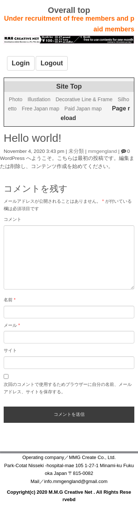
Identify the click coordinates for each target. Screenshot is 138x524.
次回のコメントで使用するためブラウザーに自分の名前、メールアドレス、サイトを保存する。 (68, 388)
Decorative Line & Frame (84, 99)
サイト (10, 350)
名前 (9, 299)
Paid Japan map (83, 109)
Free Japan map (40, 109)
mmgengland (102, 151)
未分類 (76, 151)
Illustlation (39, 99)
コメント (12, 219)
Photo (15, 99)
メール (12, 325)
